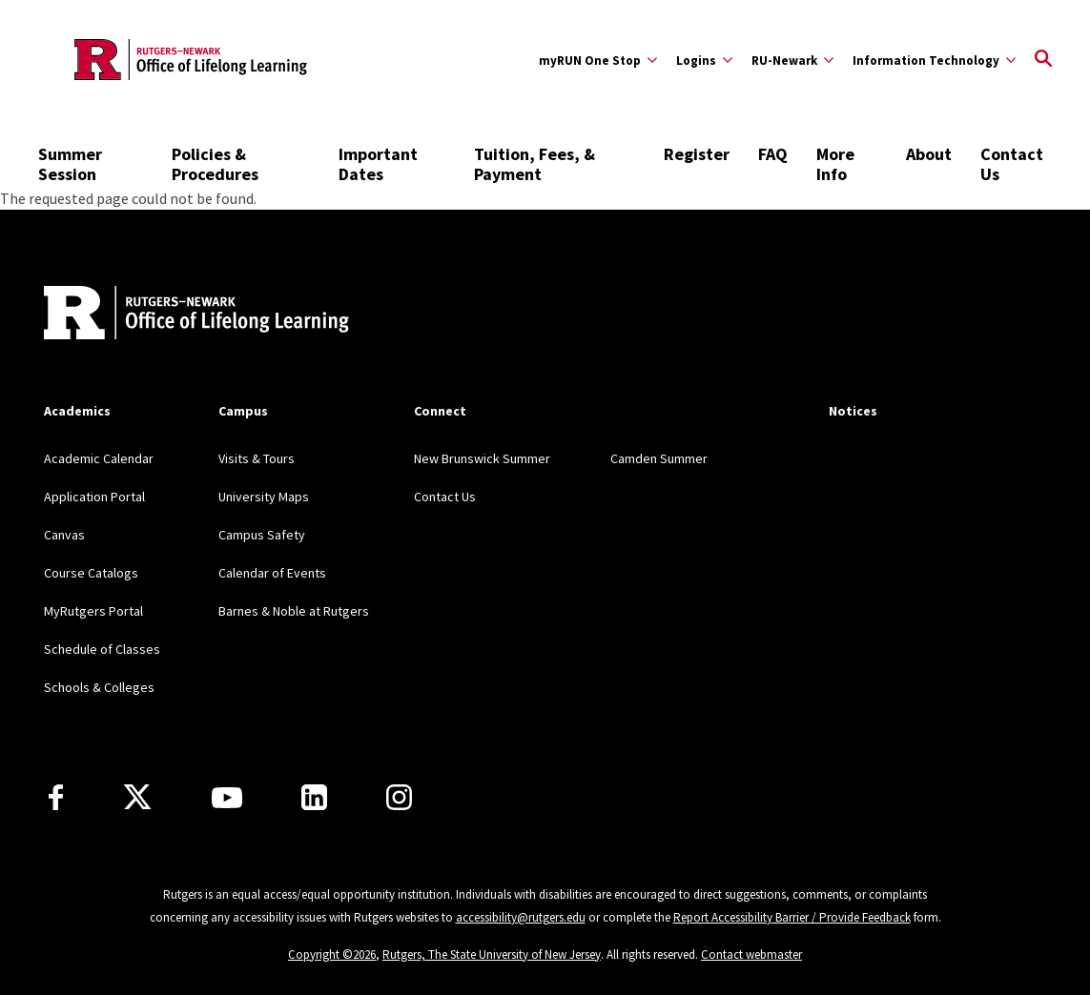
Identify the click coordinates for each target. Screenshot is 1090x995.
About (929, 154)
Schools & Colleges (99, 687)
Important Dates (378, 164)
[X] (137, 798)
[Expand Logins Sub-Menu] (704, 60)
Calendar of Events (272, 572)
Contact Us (1011, 164)
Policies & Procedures (215, 164)
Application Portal (94, 496)
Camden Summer (659, 458)
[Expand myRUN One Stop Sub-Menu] (598, 60)
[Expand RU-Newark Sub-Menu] (792, 60)
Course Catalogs (91, 572)
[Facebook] (56, 797)
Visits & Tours (256, 458)
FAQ (773, 154)
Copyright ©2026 (332, 954)
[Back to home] (170, 315)
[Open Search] (1043, 60)
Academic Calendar (99, 458)
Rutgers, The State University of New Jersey (491, 954)
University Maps (263, 496)
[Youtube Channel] (227, 797)
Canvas (64, 534)
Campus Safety (261, 534)
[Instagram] (399, 797)
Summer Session (70, 164)
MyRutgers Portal (93, 610)
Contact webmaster (751, 954)
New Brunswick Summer (482, 458)
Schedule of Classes (102, 649)
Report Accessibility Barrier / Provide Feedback (792, 917)
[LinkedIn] (314, 797)
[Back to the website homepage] (190, 59)
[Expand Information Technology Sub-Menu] (934, 60)
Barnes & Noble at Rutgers (293, 610)
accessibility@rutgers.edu (521, 917)
